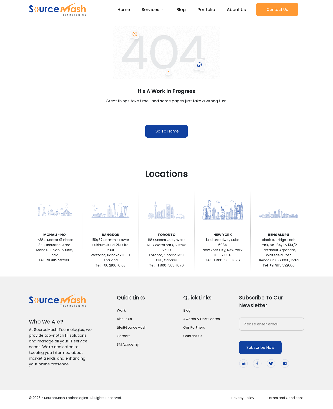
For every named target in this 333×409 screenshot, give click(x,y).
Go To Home (167, 131)
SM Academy (128, 344)
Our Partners (194, 327)
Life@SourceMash (131, 327)
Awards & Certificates (201, 318)
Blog (181, 10)
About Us (236, 10)
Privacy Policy (242, 397)
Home (123, 10)
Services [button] (153, 10)
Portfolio (206, 10)
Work (121, 310)
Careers (123, 335)
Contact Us (277, 9)
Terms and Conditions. (285, 397)
